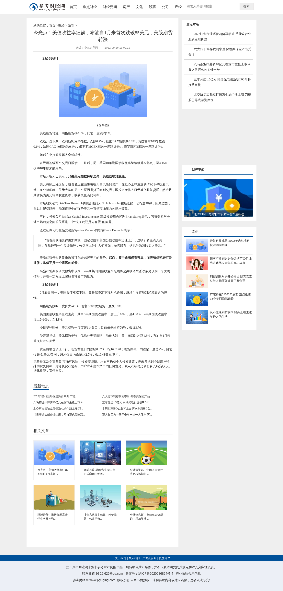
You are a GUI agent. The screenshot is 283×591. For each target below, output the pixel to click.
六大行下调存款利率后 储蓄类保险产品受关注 (219, 51)
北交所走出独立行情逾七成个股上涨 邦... (58, 408)
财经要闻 (110, 7)
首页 (73, 7)
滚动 (71, 25)
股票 (152, 7)
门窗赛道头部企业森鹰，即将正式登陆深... (59, 414)
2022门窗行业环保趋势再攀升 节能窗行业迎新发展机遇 (219, 36)
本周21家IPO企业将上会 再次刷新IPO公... (127, 408)
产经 (178, 7)
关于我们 (120, 558)
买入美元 (48, 374)
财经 (61, 25)
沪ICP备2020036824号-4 (155, 573)
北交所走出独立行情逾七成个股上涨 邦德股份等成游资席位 (219, 97)
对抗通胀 (58, 374)
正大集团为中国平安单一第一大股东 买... (127, 414)
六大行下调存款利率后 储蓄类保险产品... (127, 396)
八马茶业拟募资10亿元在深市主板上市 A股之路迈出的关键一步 (219, 67)
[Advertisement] (211, 137)
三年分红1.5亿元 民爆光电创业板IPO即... (126, 402)
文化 (139, 7)
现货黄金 (68, 374)
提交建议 (164, 558)
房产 (126, 7)
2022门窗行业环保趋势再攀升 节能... (55, 396)
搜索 (246, 6)
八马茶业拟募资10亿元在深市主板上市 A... (59, 402)
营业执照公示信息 (188, 573)
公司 (165, 7)
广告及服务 (149, 558)
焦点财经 (90, 7)
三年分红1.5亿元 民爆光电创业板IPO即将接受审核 (219, 82)
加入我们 (134, 558)
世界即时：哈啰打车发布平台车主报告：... (222, 214)
